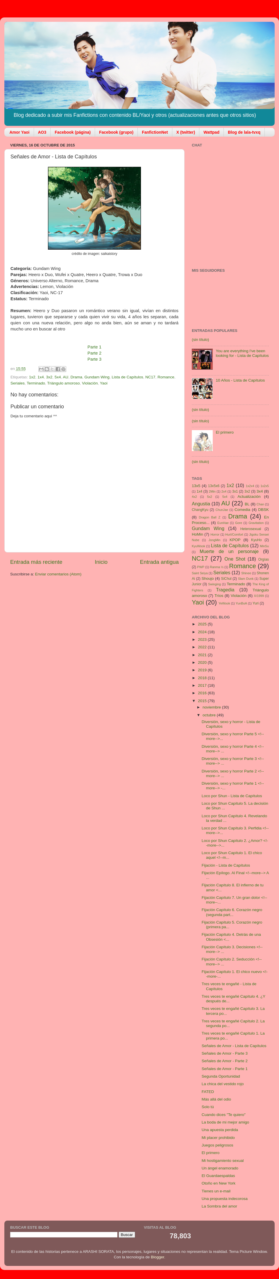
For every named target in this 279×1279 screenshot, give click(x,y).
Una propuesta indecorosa (225, 1198)
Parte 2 (94, 353)
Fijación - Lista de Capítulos (226, 865)
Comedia (242, 509)
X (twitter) (185, 132)
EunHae (223, 523)
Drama (77, 377)
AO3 (42, 132)
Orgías (263, 559)
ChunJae (221, 509)
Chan (260, 504)
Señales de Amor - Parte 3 (225, 1053)
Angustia (201, 503)
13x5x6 (213, 486)
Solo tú (208, 1107)
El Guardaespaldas (218, 1176)
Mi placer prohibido (218, 1137)
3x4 (260, 491)
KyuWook (198, 546)
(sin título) (200, 339)
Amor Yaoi (20, 132)
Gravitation (256, 523)
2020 (203, 662)
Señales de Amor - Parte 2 (225, 1061)
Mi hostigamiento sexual (223, 1160)
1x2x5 (264, 486)
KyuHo (256, 540)
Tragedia (225, 589)
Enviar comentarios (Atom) (58, 574)
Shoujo (207, 578)
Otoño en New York (218, 1183)
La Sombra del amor (219, 1206)
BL (247, 504)
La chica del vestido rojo (223, 1084)
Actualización (249, 496)
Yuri (256, 603)
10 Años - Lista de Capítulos (240, 380)
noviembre (212, 707)
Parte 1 (94, 347)
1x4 (40, 377)
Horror (214, 534)
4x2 (194, 496)
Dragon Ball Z (209, 517)
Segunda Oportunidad (221, 1076)
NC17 (150, 377)
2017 (203, 685)
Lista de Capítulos (127, 377)
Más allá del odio (216, 1099)
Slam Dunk (245, 578)
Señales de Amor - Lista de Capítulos (234, 1046)
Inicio (101, 562)
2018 (203, 678)
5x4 (58, 377)
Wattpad (211, 132)
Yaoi (104, 383)
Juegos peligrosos (217, 1145)
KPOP (235, 540)
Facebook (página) (73, 132)
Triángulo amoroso (63, 383)
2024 (203, 632)
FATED (208, 1092)
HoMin (197, 534)
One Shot (234, 558)
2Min (212, 491)
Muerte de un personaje (229, 551)
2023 (203, 639)
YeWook (224, 603)
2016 (203, 693)
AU (65, 377)
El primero (225, 432)
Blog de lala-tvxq (244, 132)
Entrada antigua (159, 562)
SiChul (226, 579)
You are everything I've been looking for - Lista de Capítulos (242, 353)
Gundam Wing (97, 377)
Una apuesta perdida (220, 1130)
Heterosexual (250, 529)
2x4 (223, 491)
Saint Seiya (200, 573)
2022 (203, 647)
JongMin (215, 540)
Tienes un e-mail (216, 1191)
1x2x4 (250, 486)
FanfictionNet (155, 132)
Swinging (214, 584)
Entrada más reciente (36, 562)
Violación (90, 383)
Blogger (157, 1257)
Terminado (36, 383)
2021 (203, 655)
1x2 (32, 377)
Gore (238, 523)
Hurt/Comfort (234, 534)
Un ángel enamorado (220, 1168)
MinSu (264, 546)
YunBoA (241, 603)
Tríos (218, 595)
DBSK (263, 509)
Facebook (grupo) (116, 132)
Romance (166, 377)
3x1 (235, 491)
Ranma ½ (216, 567)
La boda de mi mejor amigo (225, 1122)
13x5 (196, 486)
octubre (210, 715)
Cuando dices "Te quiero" (224, 1114)
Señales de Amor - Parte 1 (225, 1069)
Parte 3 (94, 359)
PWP (200, 567)
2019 (203, 670)
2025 (203, 624)
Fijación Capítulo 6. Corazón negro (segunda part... (232, 912)
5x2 (209, 496)
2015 (203, 701)
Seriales (17, 383)
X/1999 (259, 596)
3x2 (49, 377)
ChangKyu (200, 510)
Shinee (246, 573)
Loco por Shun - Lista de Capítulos (232, 796)
